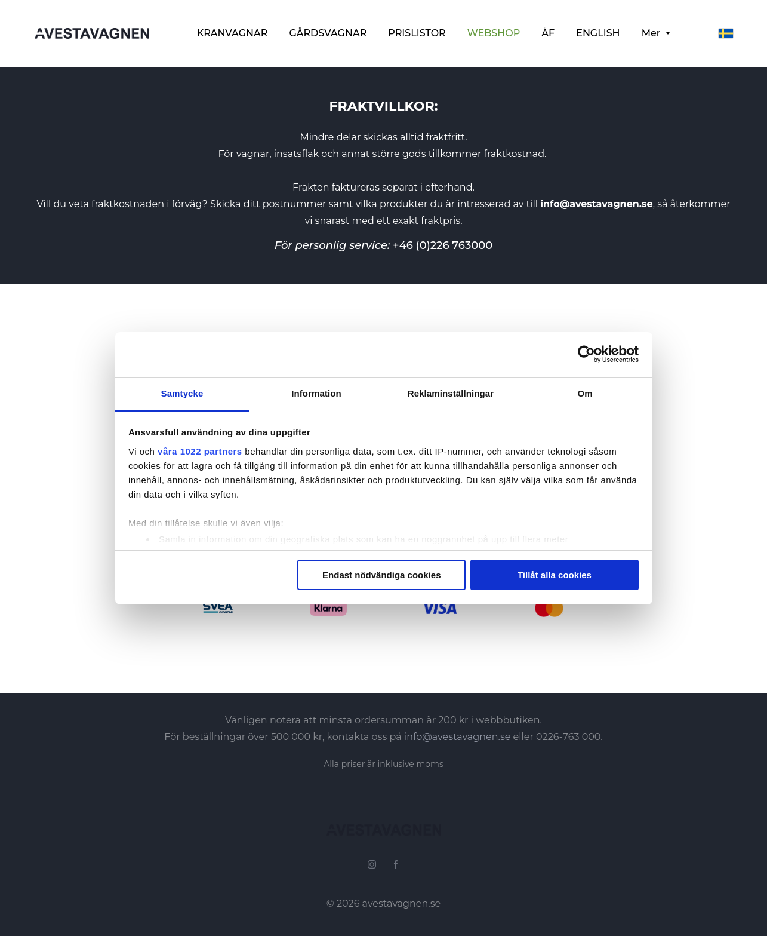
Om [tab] (584, 393)
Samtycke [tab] (182, 393)
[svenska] (726, 33)
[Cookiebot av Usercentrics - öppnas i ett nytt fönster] (586, 354)
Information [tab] (316, 393)
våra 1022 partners (200, 451)
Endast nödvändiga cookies (381, 575)
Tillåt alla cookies (555, 575)
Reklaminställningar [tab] (451, 393)
